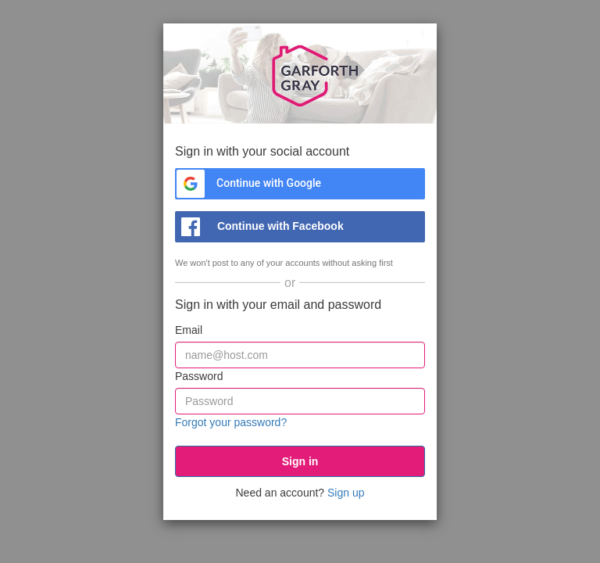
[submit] (300, 461)
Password (199, 376)
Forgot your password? (231, 422)
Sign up (345, 492)
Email (188, 330)
